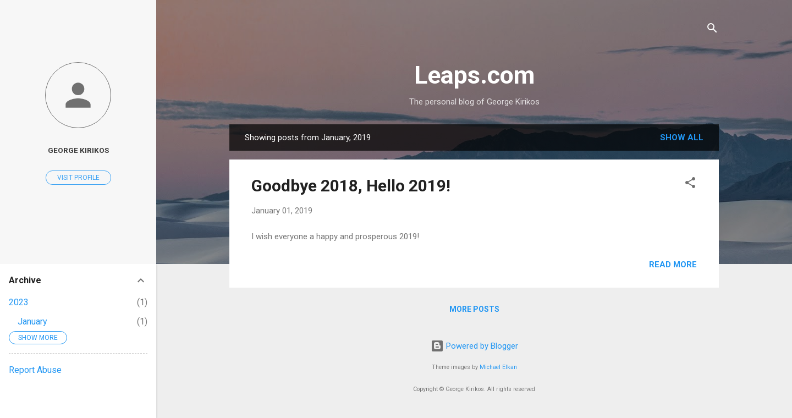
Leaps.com (474, 75)
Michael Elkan (498, 367)
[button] (690, 184)
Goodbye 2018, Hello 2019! (350, 185)
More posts (474, 309)
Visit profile (78, 178)
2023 (19, 302)
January (32, 321)
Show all (681, 137)
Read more (673, 265)
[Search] (712, 30)
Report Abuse (35, 370)
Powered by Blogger (474, 346)
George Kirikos (78, 150)
